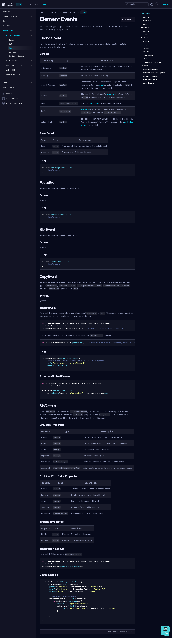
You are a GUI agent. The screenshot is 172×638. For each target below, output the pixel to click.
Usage (145, 24)
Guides (29, 4)
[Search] (137, 4)
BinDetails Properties (150, 69)
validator (110, 94)
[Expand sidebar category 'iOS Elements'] (31, 60)
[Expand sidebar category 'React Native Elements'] (31, 65)
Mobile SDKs (8, 31)
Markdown (126, 19)
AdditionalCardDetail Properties (154, 73)
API (36, 4)
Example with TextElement (152, 62)
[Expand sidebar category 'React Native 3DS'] (31, 75)
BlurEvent (144, 38)
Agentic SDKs (8, 82)
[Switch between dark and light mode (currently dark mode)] (157, 4)
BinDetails (85, 109)
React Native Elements (15, 65)
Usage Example (148, 83)
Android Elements (13, 35)
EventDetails (93, 103)
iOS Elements (11, 60)
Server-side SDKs (10, 16)
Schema (146, 17)
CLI (4, 21)
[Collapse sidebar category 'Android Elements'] (31, 35)
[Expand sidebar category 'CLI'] (31, 21)
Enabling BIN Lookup (150, 79)
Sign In (165, 4)
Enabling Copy (148, 55)
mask (101, 85)
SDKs (43, 4)
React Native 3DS (13, 75)
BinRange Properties (150, 76)
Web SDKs (7, 26)
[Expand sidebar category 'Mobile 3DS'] (31, 70)
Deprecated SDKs (10, 87)
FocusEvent (145, 27)
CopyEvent (145, 48)
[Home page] (42, 12)
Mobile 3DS (10, 70)
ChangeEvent (145, 14)
